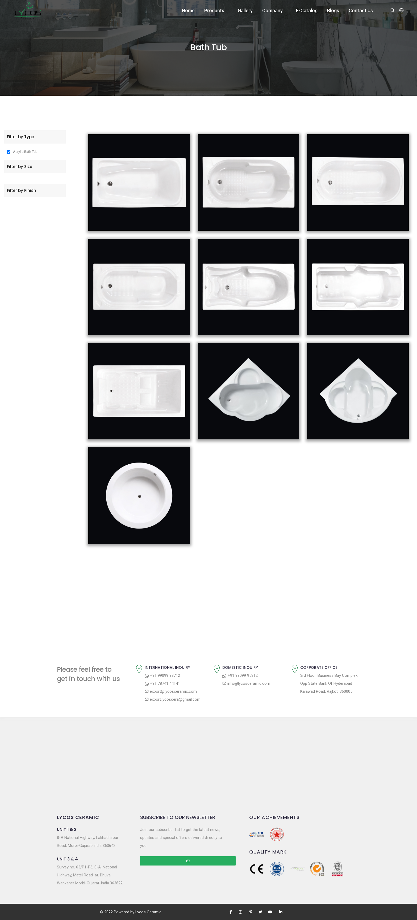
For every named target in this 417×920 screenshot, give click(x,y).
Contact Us (361, 10)
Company (272, 10)
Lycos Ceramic (148, 912)
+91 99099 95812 (240, 675)
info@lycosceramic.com (246, 683)
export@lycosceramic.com (171, 691)
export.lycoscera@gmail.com (173, 699)
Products (214, 10)
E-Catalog (307, 10)
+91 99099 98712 (162, 675)
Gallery (245, 10)
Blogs (333, 10)
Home (188, 10)
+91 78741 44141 (162, 683)
